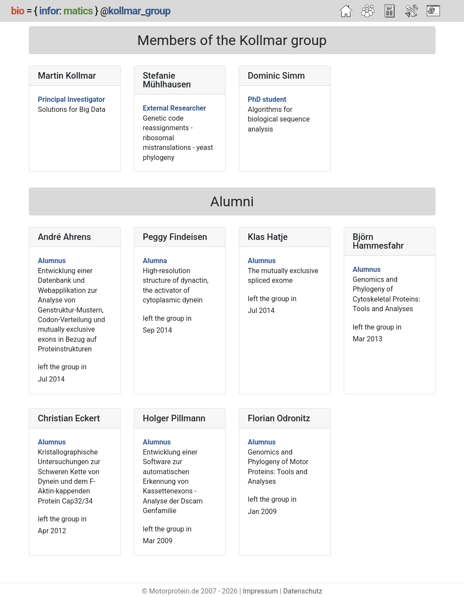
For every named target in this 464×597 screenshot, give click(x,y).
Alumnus (52, 261)
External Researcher (174, 108)
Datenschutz (302, 591)
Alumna (155, 261)
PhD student (267, 99)
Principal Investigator (71, 99)
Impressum (260, 591)
